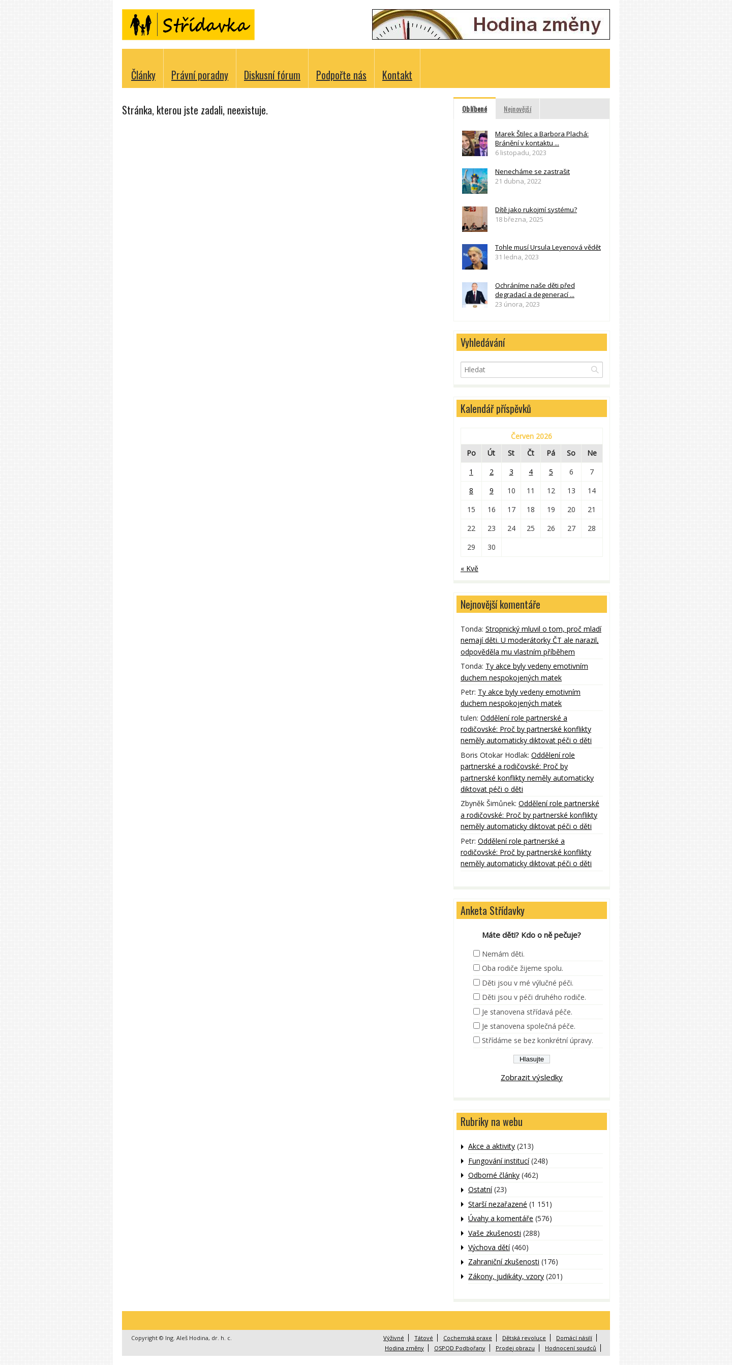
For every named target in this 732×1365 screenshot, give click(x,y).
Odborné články (494, 1175)
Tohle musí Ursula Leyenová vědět (548, 247)
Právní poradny (199, 74)
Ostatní (480, 1189)
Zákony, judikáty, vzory (506, 1276)
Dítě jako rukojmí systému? (536, 209)
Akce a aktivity (491, 1146)
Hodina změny (404, 1348)
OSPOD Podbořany (459, 1348)
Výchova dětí (489, 1247)
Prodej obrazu (515, 1348)
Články (143, 74)
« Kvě (469, 568)
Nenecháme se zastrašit (532, 171)
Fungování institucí (498, 1161)
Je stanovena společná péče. (528, 1026)
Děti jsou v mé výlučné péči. (527, 983)
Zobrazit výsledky (532, 1077)
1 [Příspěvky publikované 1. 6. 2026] (471, 472)
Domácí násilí (574, 1338)
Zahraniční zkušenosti (503, 1261)
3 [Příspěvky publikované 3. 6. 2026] (511, 472)
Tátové (423, 1338)
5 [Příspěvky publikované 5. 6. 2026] (551, 472)
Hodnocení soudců (570, 1348)
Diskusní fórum (272, 74)
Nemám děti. (503, 954)
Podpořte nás (341, 74)
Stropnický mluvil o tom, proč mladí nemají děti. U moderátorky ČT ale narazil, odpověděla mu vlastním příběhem (531, 640)
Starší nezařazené (497, 1204)
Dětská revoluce (524, 1338)
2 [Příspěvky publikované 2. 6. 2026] (492, 472)
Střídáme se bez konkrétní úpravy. (537, 1040)
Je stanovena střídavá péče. (527, 1012)
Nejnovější (517, 108)
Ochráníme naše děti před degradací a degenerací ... (535, 290)
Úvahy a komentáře (500, 1218)
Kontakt (397, 74)
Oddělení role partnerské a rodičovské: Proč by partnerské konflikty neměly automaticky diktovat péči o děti (526, 729)
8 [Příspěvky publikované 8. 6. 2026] (471, 490)
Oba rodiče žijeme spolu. (522, 968)
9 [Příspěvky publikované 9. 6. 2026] (492, 490)
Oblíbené (474, 108)
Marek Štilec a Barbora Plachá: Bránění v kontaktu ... (542, 138)
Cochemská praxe (467, 1338)
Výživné (393, 1338)
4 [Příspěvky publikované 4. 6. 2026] (531, 472)
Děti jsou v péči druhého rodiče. (534, 997)
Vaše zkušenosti (494, 1233)
